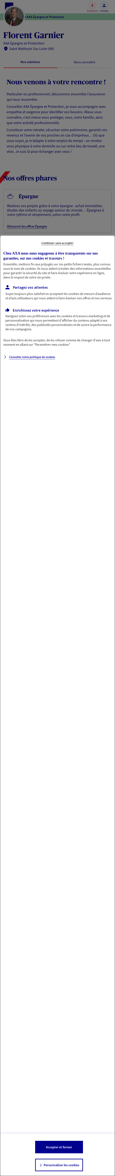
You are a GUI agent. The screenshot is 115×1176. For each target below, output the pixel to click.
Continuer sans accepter (57, 243)
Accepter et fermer (59, 1147)
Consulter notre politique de (32, 357)
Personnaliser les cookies (61, 1165)
